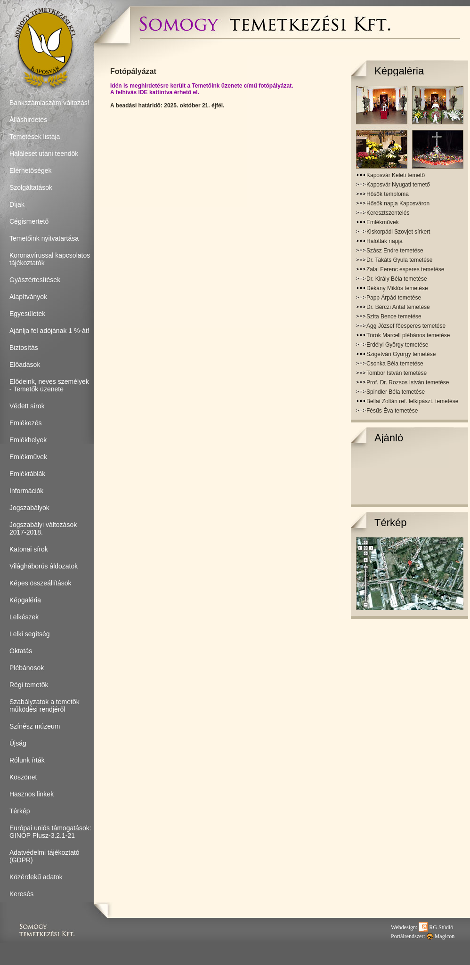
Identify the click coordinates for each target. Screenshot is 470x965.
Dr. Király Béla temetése (396, 279)
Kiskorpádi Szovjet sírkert (398, 231)
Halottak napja (384, 241)
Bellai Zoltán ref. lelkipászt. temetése (412, 401)
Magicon (441, 936)
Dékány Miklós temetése (397, 288)
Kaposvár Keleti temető (395, 175)
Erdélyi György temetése (397, 344)
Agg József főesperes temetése (406, 326)
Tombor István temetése (396, 373)
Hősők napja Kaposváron (397, 203)
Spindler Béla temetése (395, 392)
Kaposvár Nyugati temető (398, 184)
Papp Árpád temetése (393, 297)
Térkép (390, 522)
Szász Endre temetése (394, 250)
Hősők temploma (387, 194)
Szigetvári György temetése (401, 354)
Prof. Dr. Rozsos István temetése (407, 382)
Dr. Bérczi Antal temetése (398, 307)
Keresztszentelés (387, 213)
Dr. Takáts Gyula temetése (399, 260)
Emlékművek (382, 222)
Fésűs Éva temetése (392, 410)
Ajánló (388, 438)
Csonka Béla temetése (394, 363)
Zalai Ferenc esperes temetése (405, 269)
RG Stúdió (436, 927)
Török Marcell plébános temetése (408, 335)
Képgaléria (399, 71)
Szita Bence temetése (393, 316)
